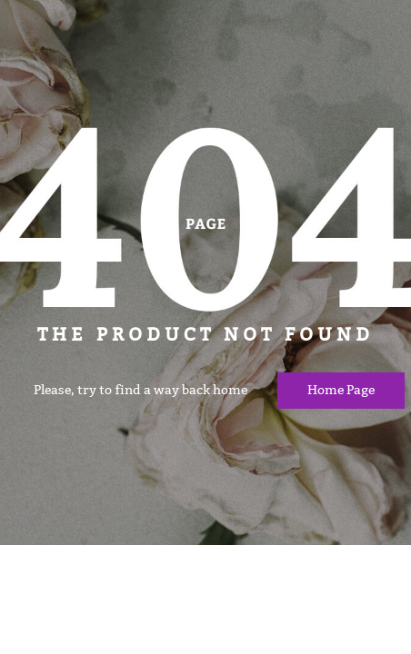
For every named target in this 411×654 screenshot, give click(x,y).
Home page (341, 390)
